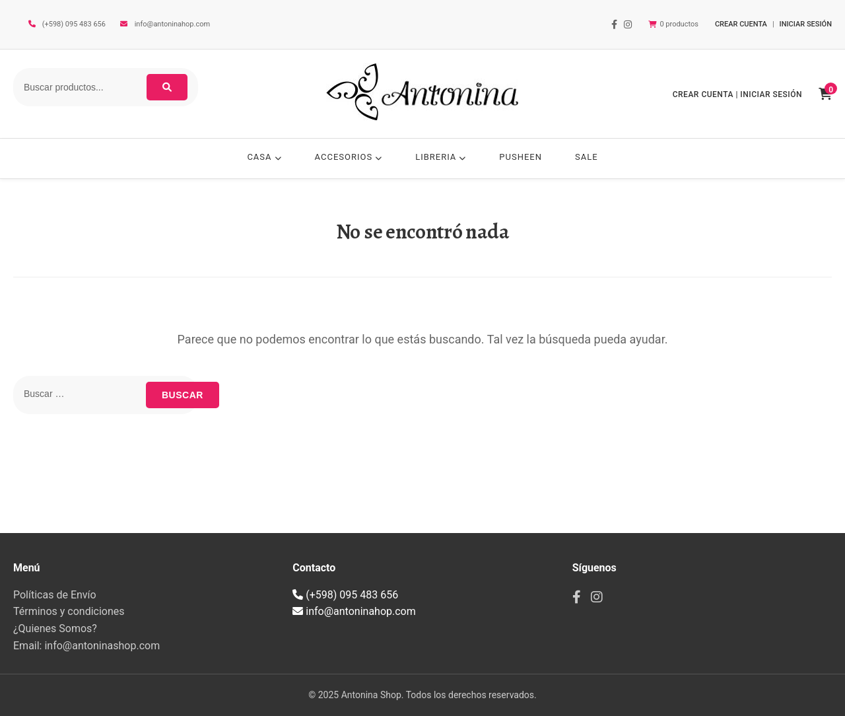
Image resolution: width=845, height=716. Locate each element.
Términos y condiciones (69, 611)
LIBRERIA (440, 157)
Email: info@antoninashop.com (86, 645)
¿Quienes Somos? (55, 628)
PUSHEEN (520, 157)
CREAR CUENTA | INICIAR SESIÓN (737, 94)
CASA (264, 157)
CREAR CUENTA (741, 24)
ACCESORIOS (349, 157)
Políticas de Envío (54, 595)
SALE (586, 157)
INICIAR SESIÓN (806, 24)
